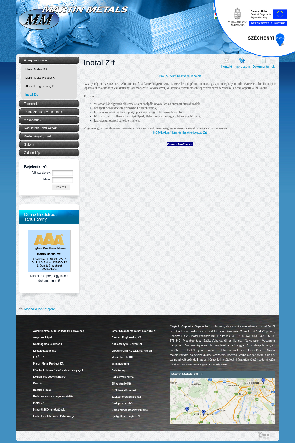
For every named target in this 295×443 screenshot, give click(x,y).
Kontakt (226, 66)
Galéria (29, 144)
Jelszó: (46, 179)
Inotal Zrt (31, 94)
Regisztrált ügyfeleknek (40, 128)
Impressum (242, 66)
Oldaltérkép (32, 153)
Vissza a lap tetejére (36, 309)
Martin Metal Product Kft (40, 77)
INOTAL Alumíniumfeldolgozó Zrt (180, 75)
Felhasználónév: (41, 172)
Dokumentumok (264, 66)
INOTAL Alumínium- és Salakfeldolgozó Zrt (179, 132)
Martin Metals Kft (36, 69)
